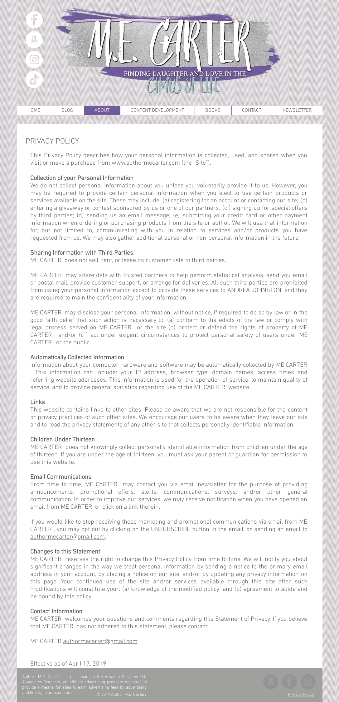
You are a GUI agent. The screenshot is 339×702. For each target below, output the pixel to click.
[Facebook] (34, 19)
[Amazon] (34, 39)
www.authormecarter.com (146, 163)
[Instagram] (34, 59)
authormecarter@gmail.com (67, 537)
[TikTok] (34, 79)
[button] (213, 110)
